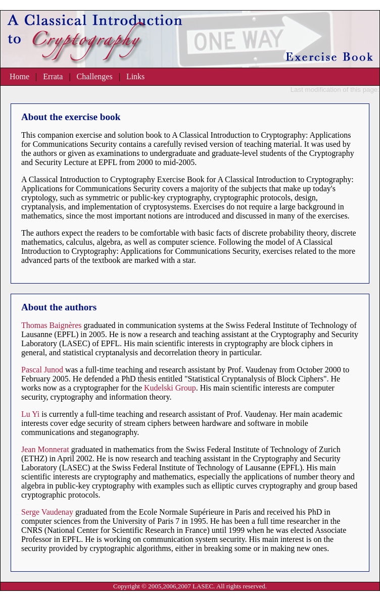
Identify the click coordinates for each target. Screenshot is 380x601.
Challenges (95, 76)
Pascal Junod (42, 369)
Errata (53, 76)
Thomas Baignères (51, 325)
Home (19, 76)
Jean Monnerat (45, 449)
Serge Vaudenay (47, 512)
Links (135, 76)
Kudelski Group (170, 388)
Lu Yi (30, 414)
